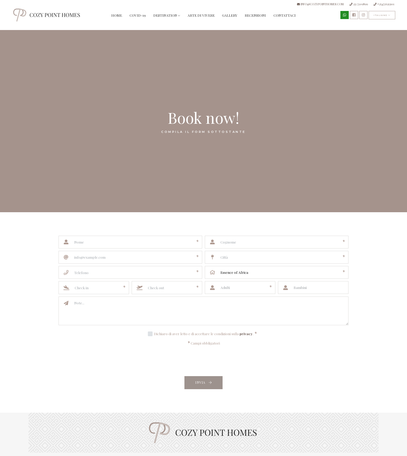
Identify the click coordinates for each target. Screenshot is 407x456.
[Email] (130, 257)
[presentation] (203, 361)
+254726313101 (384, 4)
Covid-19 (138, 15)
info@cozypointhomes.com (320, 4)
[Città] (276, 257)
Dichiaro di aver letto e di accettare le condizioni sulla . (205, 333)
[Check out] (167, 287)
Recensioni (255, 15)
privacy (246, 333)
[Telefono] (130, 272)
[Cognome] (276, 242)
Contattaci (285, 15)
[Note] (209, 311)
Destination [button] (166, 15)
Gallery (229, 15)
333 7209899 (359, 4)
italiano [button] (382, 15)
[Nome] (130, 242)
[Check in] (94, 287)
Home (116, 15)
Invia (203, 382)
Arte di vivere (201, 15)
